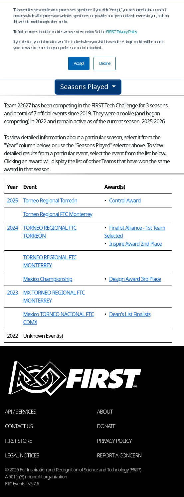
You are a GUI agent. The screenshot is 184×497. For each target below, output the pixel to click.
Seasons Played (85, 86)
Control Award (125, 200)
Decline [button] (104, 63)
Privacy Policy (121, 32)
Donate (106, 426)
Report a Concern (119, 455)
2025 (12, 200)
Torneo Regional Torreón (50, 200)
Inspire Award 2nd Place (135, 243)
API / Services (20, 411)
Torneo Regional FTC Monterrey (57, 214)
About (105, 411)
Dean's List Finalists (129, 314)
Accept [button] (79, 63)
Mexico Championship (47, 279)
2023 (12, 292)
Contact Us (19, 426)
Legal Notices (22, 455)
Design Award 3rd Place (135, 279)
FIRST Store (18, 440)
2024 (12, 227)
